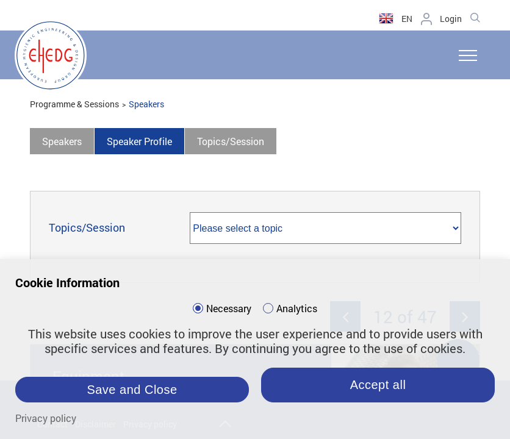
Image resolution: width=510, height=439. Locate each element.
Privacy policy (45, 418)
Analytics (296, 308)
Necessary (228, 308)
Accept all (378, 384)
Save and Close (132, 389)
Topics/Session (230, 141)
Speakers (146, 104)
